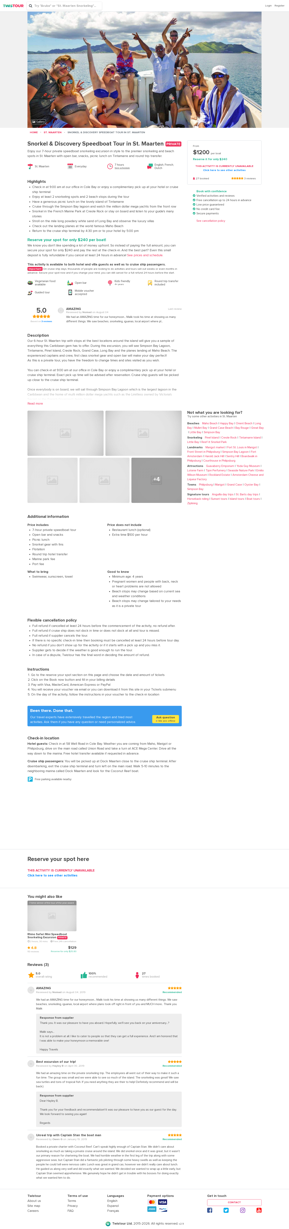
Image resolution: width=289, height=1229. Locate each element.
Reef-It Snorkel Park (213, 442)
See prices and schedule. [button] (144, 255)
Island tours (236, 498)
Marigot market (215, 447)
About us (34, 1201)
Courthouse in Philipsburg (218, 460)
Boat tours (252, 498)
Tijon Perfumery (215, 470)
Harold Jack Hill (213, 456)
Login (268, 5)
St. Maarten (53, 132)
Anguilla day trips (223, 494)
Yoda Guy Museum (247, 466)
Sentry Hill (232, 456)
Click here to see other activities (224, 170)
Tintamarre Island (249, 437)
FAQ (70, 1211)
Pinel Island (212, 437)
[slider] (237, 179)
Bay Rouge (241, 427)
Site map (33, 1206)
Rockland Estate (219, 474)
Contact (234, 1202)
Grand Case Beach (220, 427)
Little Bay (194, 432)
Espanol (113, 1206)
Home (34, 132)
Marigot (219, 484)
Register (280, 5)
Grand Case (234, 484)
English (112, 1201)
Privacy (72, 1206)
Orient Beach (243, 423)
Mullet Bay (200, 427)
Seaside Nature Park (240, 470)
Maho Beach (209, 423)
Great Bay (257, 427)
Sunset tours (218, 498)
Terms (71, 1201)
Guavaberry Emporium (220, 466)
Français (113, 1211)
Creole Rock (228, 437)
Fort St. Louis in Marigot (241, 447)
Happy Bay (226, 423)
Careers (33, 1211)
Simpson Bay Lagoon (235, 451)
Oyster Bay (251, 484)
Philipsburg (206, 484)
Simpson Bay (211, 432)
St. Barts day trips (246, 494)
